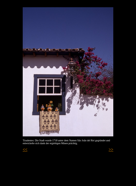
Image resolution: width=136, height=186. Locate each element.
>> (111, 149)
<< (25, 149)
